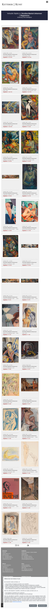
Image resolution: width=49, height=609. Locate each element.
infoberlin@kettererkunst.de (7, 571)
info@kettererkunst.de (6, 559)
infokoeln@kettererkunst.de (27, 570)
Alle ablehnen (33, 605)
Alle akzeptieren (42, 605)
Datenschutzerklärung (17, 601)
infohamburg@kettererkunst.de (28, 559)
